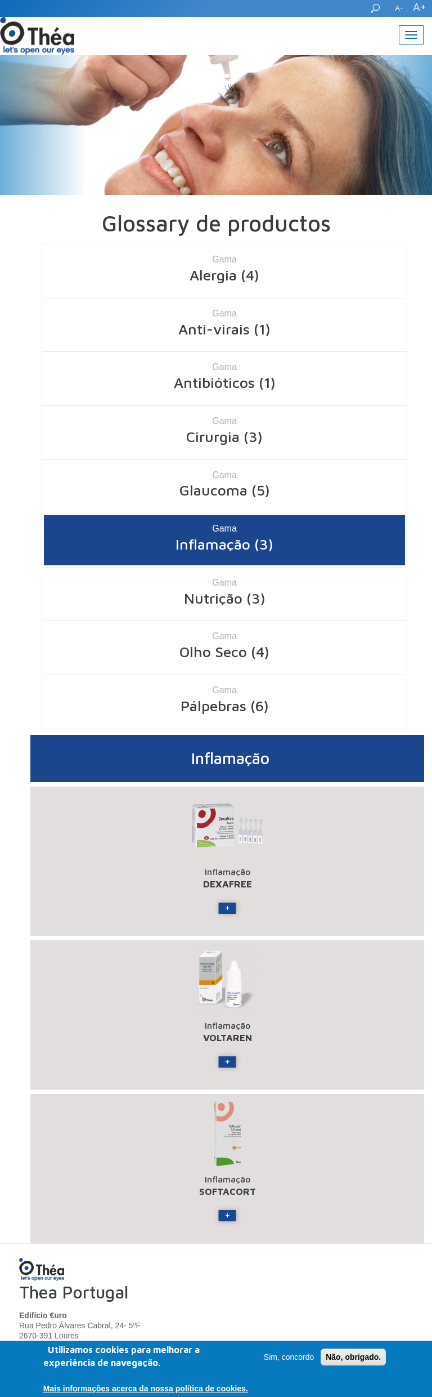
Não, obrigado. (353, 1357)
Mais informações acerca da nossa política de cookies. (145, 1389)
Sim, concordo (289, 1357)
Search (376, 8)
